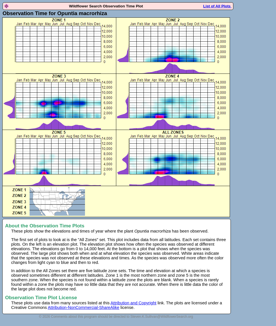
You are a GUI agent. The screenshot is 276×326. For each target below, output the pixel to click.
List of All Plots (217, 6)
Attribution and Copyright (133, 303)
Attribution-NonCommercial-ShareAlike (83, 307)
